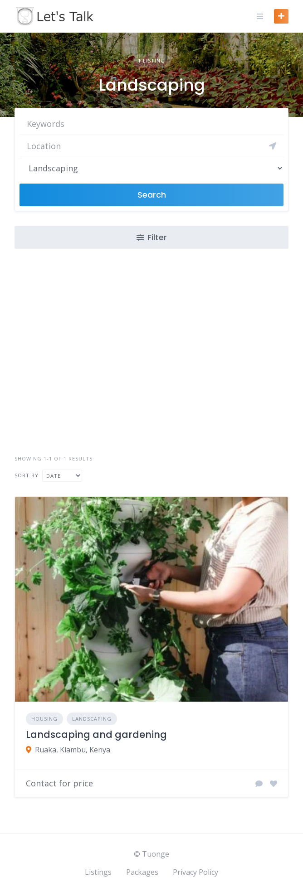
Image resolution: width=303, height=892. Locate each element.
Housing (44, 718)
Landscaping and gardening (96, 734)
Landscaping (92, 718)
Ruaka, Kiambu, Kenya (72, 750)
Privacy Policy (195, 872)
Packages (142, 872)
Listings (98, 872)
